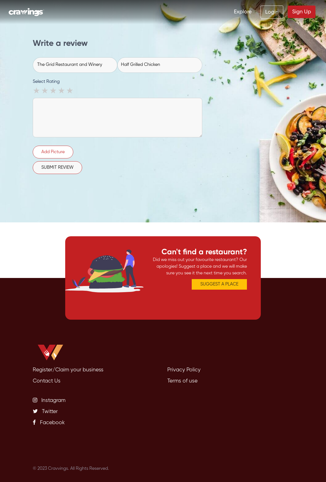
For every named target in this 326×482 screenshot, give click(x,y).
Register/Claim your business (68, 369)
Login (272, 12)
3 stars (53, 91)
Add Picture (53, 152)
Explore (243, 11)
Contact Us (46, 381)
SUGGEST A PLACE (219, 284)
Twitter (45, 411)
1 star (37, 91)
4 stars (62, 91)
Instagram (49, 400)
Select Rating (46, 81)
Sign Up (301, 11)
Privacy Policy (184, 369)
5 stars (70, 91)
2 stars (45, 91)
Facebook (49, 422)
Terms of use (182, 381)
